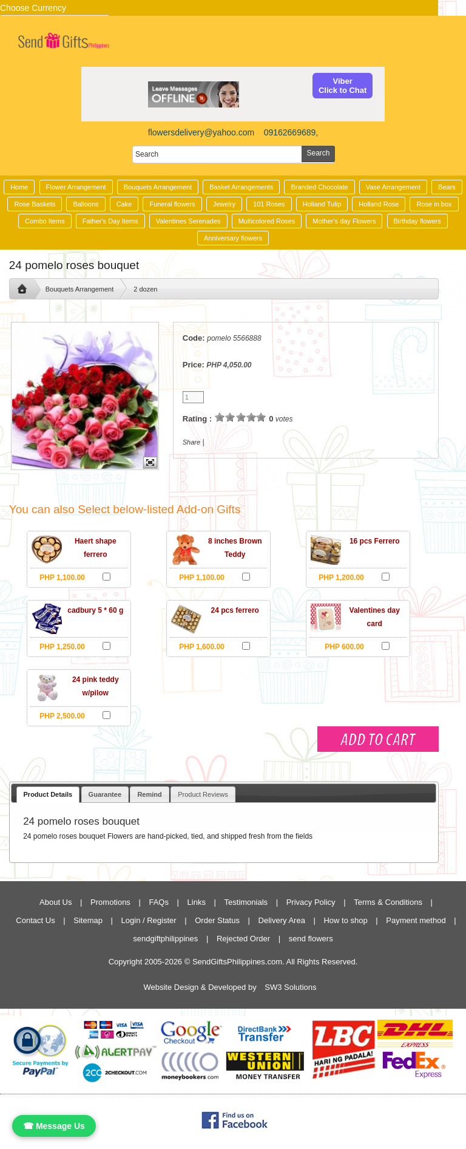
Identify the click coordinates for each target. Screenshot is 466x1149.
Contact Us (35, 920)
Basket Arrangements (241, 187)
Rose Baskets (34, 204)
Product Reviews (203, 794)
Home (19, 187)
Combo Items (44, 221)
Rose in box (433, 204)
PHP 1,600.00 (202, 647)
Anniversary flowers (233, 238)
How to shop (345, 920)
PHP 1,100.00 (62, 577)
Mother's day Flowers (344, 221)
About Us (55, 902)
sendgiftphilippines (165, 938)
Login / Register (149, 920)
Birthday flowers (417, 221)
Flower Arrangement (76, 187)
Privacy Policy (311, 902)
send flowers (311, 938)
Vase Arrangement (393, 187)
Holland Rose (379, 204)
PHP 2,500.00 (62, 716)
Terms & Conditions (388, 902)
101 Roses (269, 204)
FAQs (159, 902)
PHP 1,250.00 (62, 647)
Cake (124, 204)
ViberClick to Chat (342, 86)
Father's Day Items (110, 221)
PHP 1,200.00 (341, 577)
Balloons (85, 204)
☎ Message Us (54, 1126)
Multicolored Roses (266, 221)
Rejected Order (243, 938)
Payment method (415, 920)
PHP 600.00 (344, 647)
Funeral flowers (172, 204)
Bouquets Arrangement (158, 187)
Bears (447, 187)
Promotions (110, 902)
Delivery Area (281, 920)
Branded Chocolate (319, 187)
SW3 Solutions (290, 987)
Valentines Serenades (188, 221)
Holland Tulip (322, 204)
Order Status (217, 920)
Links (196, 902)
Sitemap (88, 920)
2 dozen (145, 289)
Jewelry (224, 204)
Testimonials (246, 902)
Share (191, 442)
